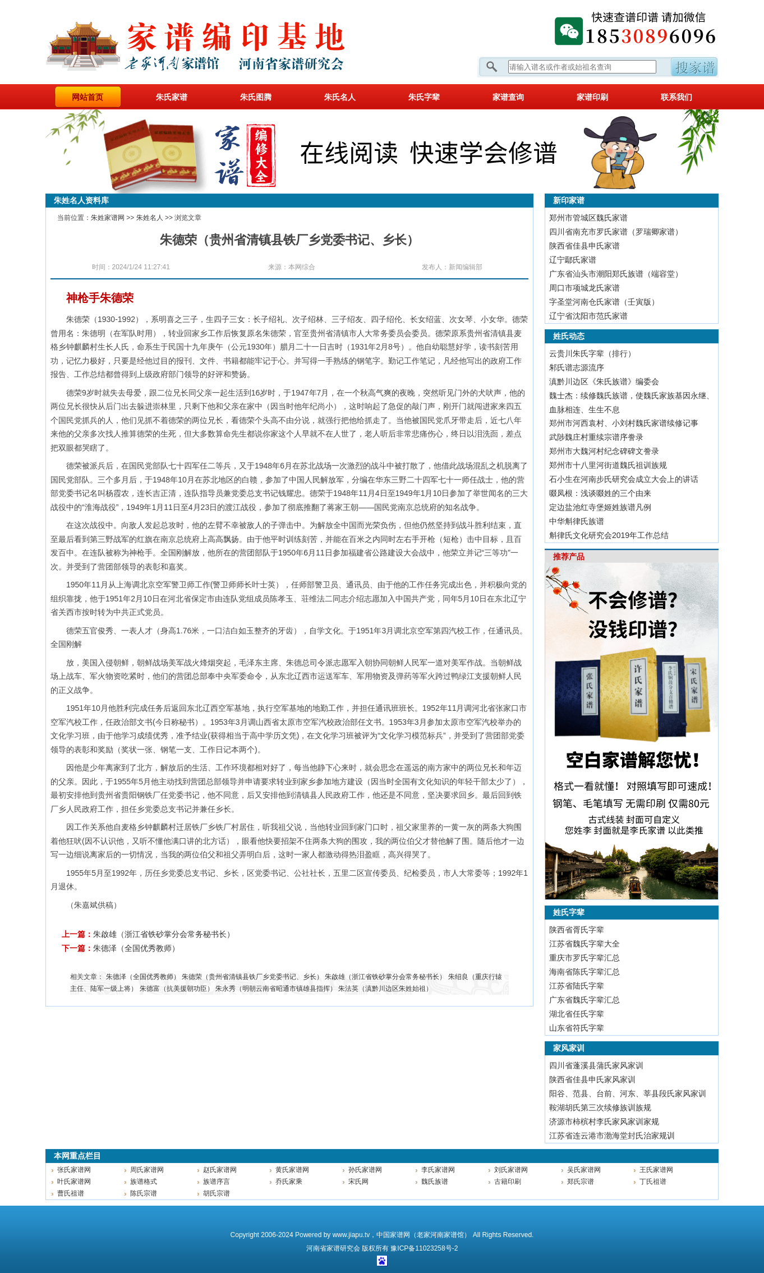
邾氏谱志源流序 (576, 367)
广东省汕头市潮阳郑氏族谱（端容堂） (616, 273)
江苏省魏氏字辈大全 (584, 943)
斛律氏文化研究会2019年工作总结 (609, 535)
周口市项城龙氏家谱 (584, 287)
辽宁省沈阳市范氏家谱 (588, 315)
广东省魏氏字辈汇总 (584, 999)
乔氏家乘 (288, 1181)
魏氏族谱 (434, 1181)
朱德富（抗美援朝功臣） (177, 988)
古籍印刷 (507, 1181)
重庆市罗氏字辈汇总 (584, 957)
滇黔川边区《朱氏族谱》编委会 (604, 381)
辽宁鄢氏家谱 (572, 259)
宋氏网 (358, 1181)
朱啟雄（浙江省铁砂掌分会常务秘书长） (163, 934)
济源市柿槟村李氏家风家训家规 (604, 1121)
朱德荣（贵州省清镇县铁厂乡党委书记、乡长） (252, 977)
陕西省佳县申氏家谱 (584, 245)
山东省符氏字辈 (576, 1027)
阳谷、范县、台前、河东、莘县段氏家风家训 (627, 1093)
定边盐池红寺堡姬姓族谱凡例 (600, 507)
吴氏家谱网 (584, 1170)
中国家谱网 (393, 1235)
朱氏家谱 (171, 97)
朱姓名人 (149, 218)
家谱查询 (508, 97)
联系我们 (676, 97)
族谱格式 (143, 1181)
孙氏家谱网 (365, 1170)
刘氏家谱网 (511, 1170)
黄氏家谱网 (292, 1170)
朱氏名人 (340, 97)
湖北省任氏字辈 (576, 1013)
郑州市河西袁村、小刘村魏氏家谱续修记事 (623, 423)
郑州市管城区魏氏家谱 (588, 217)
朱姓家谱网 (108, 218)
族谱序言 (216, 1181)
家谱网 (213, 42)
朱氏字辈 (424, 97)
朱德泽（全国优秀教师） (136, 948)
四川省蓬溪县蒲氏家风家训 (596, 1065)
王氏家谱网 (656, 1170)
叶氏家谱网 (74, 1181)
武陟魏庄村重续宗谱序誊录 (596, 437)
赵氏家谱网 (220, 1170)
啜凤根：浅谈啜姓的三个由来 (600, 493)
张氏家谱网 (74, 1170)
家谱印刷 (592, 97)
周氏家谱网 (147, 1170)
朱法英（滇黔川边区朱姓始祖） (385, 988)
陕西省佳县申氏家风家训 (592, 1079)
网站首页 (87, 97)
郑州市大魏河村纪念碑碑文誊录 (604, 451)
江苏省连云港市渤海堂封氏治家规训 (612, 1135)
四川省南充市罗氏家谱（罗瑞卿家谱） (616, 231)
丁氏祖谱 (652, 1181)
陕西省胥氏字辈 (576, 929)
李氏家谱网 (438, 1170)
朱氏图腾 (255, 97)
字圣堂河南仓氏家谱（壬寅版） (604, 301)
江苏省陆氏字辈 (576, 985)
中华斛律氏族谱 (576, 521)
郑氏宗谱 (580, 1181)
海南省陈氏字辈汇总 (584, 971)
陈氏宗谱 (143, 1193)
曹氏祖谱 (70, 1193)
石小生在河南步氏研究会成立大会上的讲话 (623, 479)
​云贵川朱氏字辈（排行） (592, 353)
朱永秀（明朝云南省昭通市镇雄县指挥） (276, 988)
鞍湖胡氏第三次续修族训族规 (600, 1107)
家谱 (333, 1248)
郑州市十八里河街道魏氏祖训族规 (608, 465)
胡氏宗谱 (216, 1193)
